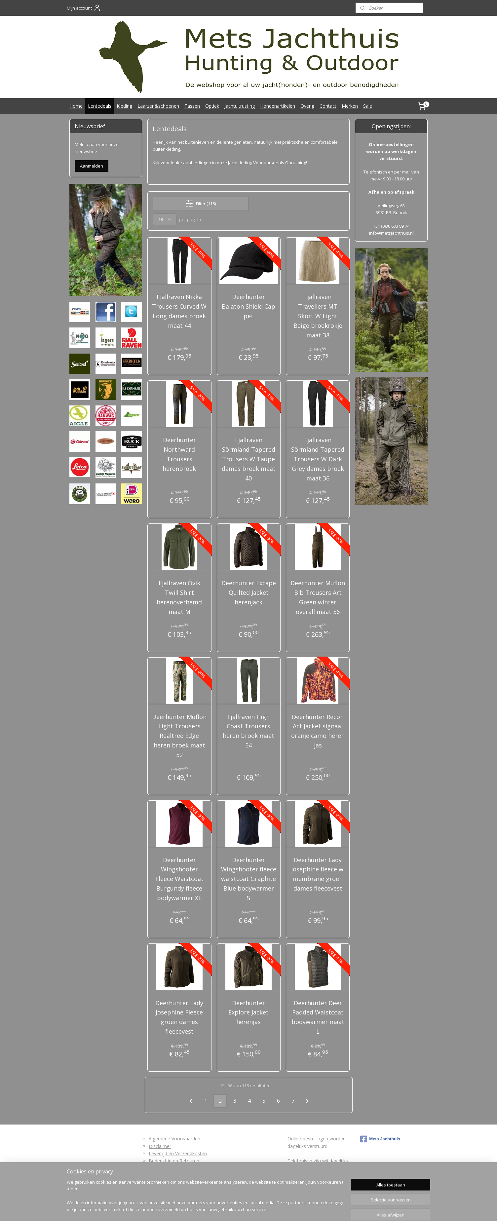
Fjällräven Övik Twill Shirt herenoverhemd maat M (179, 597)
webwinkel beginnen (263, 1208)
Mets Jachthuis (380, 1139)
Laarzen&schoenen (158, 106)
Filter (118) (200, 204)
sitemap (224, 1208)
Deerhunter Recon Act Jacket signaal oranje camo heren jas (317, 731)
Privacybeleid (162, 1175)
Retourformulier (166, 1168)
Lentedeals (99, 106)
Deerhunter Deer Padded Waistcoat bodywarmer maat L (317, 1017)
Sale (367, 106)
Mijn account (84, 8)
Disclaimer (160, 1146)
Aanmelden (91, 166)
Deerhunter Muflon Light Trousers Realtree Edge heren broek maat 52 (179, 736)
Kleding (124, 106)
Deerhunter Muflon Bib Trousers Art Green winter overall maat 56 (317, 597)
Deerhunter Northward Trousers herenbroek (179, 454)
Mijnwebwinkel (320, 1208)
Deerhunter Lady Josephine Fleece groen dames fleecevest (179, 1017)
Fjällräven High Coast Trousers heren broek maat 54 (248, 731)
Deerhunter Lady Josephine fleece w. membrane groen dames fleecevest (317, 874)
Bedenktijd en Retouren (174, 1161)
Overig (307, 106)
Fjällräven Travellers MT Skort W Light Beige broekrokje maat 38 (317, 316)
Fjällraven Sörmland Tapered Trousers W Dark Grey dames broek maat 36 (317, 459)
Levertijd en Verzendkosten (178, 1153)
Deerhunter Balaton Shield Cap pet (248, 306)
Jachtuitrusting (239, 106)
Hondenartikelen (277, 106)
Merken (350, 106)
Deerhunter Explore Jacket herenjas (248, 1012)
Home (76, 106)
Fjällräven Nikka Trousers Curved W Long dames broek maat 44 (179, 311)
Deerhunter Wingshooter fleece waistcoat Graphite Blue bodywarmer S (248, 879)
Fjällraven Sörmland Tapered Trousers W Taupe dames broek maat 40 (248, 459)
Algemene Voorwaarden (174, 1138)
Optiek (212, 106)
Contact (328, 106)
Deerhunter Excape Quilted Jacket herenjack (248, 592)
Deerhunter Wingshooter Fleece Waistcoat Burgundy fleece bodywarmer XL (179, 879)
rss (237, 1208)
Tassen (192, 106)
